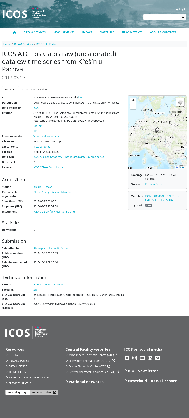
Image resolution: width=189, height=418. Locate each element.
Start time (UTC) (12, 201)
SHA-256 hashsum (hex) (13, 296)
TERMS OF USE (17, 372)
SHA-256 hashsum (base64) (13, 305)
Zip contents (10, 146)
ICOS (36, 107)
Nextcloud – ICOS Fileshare (152, 380)
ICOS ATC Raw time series (48, 284)
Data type (8, 157)
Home (7, 44)
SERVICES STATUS (19, 383)
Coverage (137, 175)
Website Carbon (41, 392)
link (80, 97)
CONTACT (14, 355)
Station (6, 187)
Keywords (137, 205)
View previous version (46, 136)
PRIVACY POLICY (18, 360)
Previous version (12, 136)
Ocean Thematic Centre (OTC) (87, 366)
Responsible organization (10, 194)
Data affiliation (12, 107)
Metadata (10, 89)
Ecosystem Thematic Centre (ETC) (89, 360)
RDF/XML (159, 196)
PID (4, 97)
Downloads (9, 230)
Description (9, 102)
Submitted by (10, 248)
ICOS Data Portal (46, 44)
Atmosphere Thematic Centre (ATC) (91, 355)
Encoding (8, 289)
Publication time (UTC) (12, 255)
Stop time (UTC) (12, 206)
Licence (7, 167)
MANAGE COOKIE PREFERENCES (29, 377)
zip (35, 289)
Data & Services (35, 32)
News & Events (132, 32)
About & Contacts (163, 32)
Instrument (9, 211)
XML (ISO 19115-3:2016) (159, 200)
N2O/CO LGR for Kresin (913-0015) (54, 211)
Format (6, 284)
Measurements (63, 32)
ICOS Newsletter (143, 370)
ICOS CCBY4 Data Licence (48, 167)
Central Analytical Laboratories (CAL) (91, 372)
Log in (181, 9)
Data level (8, 162)
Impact (87, 32)
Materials (107, 32)
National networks (86, 381)
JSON (148, 196)
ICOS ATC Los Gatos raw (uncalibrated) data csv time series (68, 157)
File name (8, 141)
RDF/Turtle (173, 196)
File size (7, 151)
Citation (7, 113)
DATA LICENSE (17, 366)
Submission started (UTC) (14, 264)
